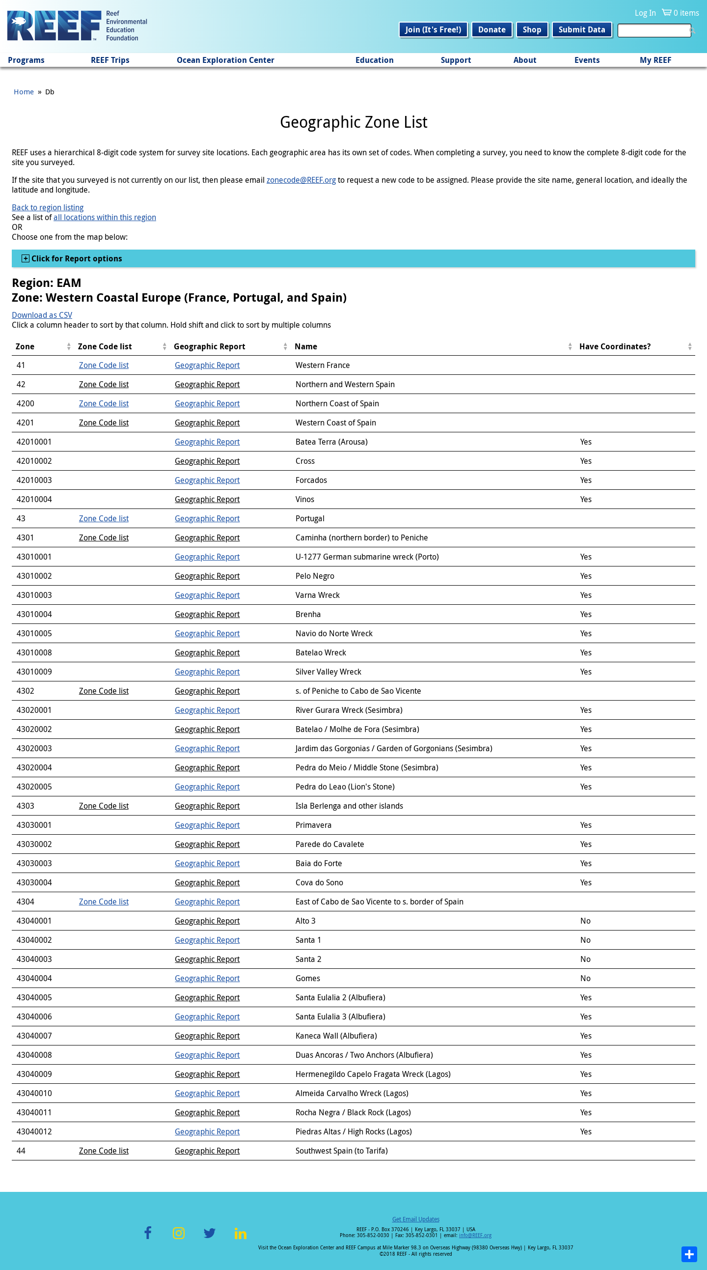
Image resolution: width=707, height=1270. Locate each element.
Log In (645, 12)
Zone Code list (104, 365)
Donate (492, 29)
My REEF (656, 60)
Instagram (178, 1239)
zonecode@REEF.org (301, 179)
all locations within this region (105, 217)
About (525, 60)
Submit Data (582, 29)
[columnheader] (43, 347)
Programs (26, 60)
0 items (686, 12)
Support (456, 60)
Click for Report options (75, 258)
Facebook (148, 1239)
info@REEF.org (475, 1235)
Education (374, 60)
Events (587, 60)
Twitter (210, 1239)
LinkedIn (240, 1239)
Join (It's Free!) (433, 29)
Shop (532, 29)
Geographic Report (207, 365)
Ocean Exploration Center (225, 60)
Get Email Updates (415, 1219)
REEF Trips (110, 60)
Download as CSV (42, 315)
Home (24, 91)
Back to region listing (47, 207)
